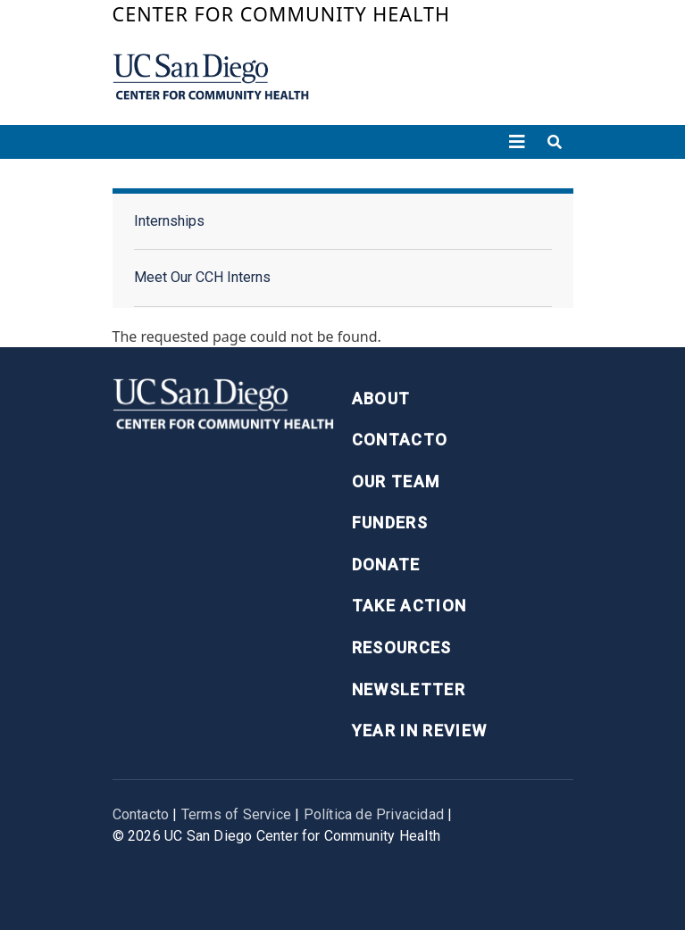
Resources (402, 647)
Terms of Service (236, 814)
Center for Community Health (282, 14)
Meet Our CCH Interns (202, 277)
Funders (390, 522)
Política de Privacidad (374, 814)
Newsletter (409, 689)
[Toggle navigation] (517, 141)
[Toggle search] (554, 142)
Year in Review (420, 730)
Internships (169, 220)
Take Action (409, 605)
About (381, 398)
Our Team (396, 481)
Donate (386, 564)
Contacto (400, 439)
